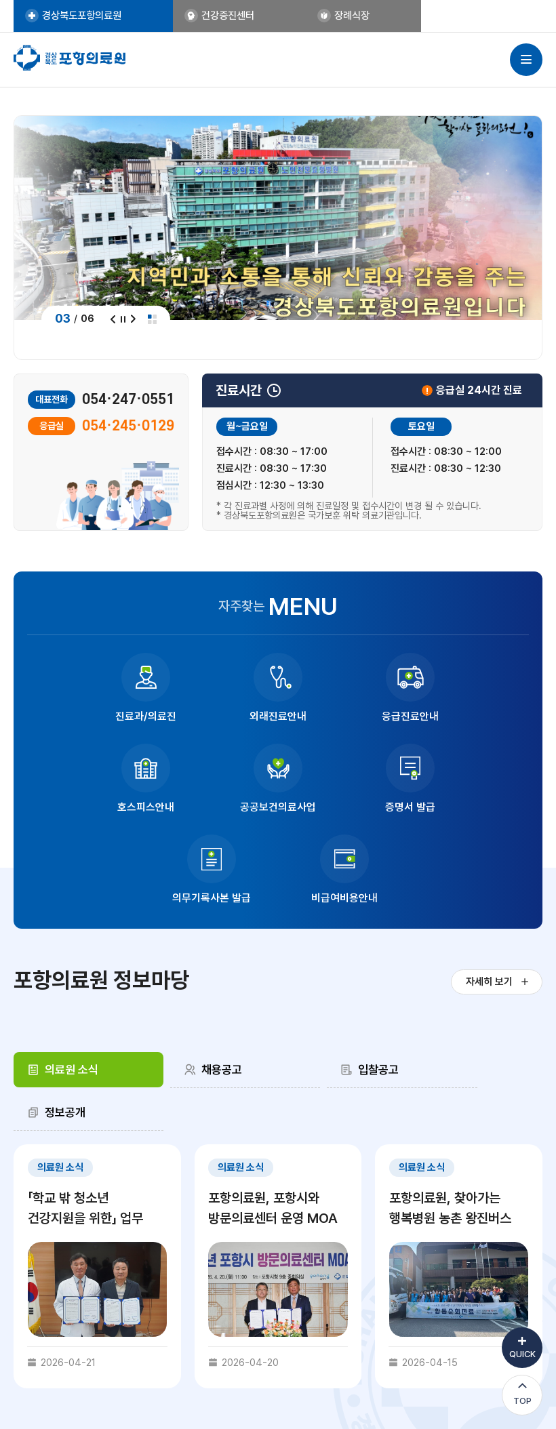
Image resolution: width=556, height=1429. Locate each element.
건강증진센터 (199, 15)
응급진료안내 (341, 716)
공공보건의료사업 (90, 807)
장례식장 (289, 15)
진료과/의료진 (90, 716)
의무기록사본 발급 (341, 807)
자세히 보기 (485, 891)
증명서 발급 (216, 807)
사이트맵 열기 (526, 60)
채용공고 (200, 978)
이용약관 (386, 1318)
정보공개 (468, 978)
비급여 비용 (335, 1318)
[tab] (77, 979)
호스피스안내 (466, 716)
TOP (522, 1401)
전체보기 (152, 318)
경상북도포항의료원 (86, 15)
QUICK (522, 1354)
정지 (123, 318)
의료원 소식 (73, 978)
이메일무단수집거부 (453, 1318)
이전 (113, 318)
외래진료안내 (215, 716)
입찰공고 (334, 978)
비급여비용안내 (466, 807)
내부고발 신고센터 (266, 1318)
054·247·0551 (128, 399)
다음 (133, 318)
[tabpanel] (278, 1132)
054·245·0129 (128, 426)
